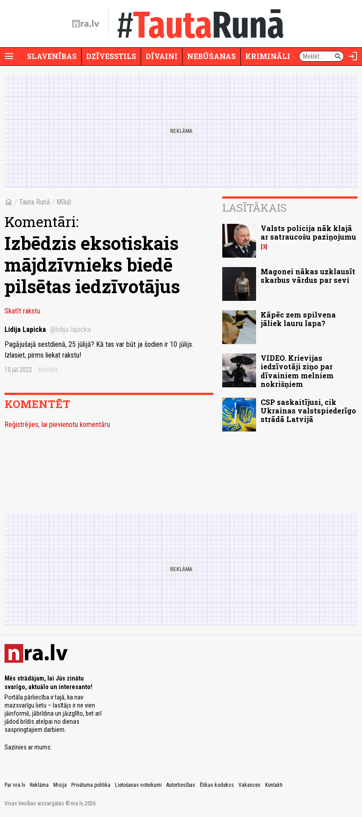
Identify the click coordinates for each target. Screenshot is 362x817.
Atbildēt (48, 369)
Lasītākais (254, 207)
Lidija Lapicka (48, 329)
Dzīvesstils (111, 56)
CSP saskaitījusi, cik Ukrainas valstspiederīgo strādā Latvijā (308, 410)
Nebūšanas (211, 56)
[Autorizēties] (353, 56)
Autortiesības (180, 785)
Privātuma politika (90, 785)
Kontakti (274, 785)
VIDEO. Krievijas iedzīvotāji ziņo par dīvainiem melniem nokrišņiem (297, 371)
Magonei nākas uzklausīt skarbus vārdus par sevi (308, 276)
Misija (60, 785)
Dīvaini (162, 56)
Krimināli (267, 56)
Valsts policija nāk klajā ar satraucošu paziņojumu (308, 232)
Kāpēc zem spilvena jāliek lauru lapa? (298, 319)
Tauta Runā (34, 202)
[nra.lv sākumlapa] (85, 24)
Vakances (249, 785)
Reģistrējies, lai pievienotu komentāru (57, 424)
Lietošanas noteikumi (138, 785)
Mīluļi (63, 202)
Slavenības (52, 56)
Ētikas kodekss (217, 785)
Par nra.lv (15, 785)
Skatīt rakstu (22, 311)
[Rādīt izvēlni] (9, 56)
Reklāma (39, 785)
